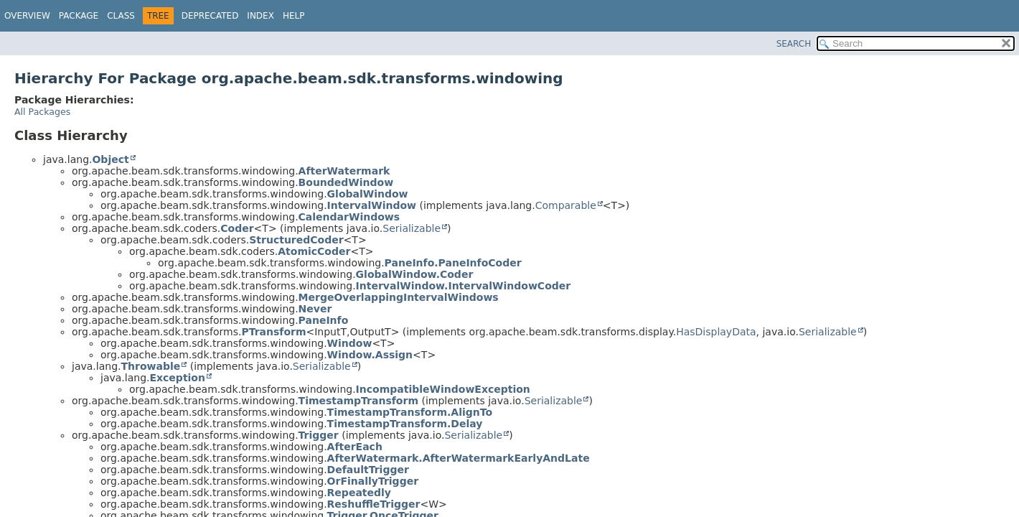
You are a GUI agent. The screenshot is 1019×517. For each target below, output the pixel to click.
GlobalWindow (367, 194)
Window (349, 343)
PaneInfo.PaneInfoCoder (453, 263)
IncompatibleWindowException (443, 389)
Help (294, 16)
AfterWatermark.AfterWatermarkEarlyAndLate (458, 458)
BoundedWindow (346, 182)
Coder (236, 228)
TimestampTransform (358, 400)
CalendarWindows (349, 217)
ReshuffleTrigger (374, 504)
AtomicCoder (314, 251)
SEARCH (794, 44)
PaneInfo (324, 320)
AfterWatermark (344, 171)
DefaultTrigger (368, 469)
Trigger (319, 435)
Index (260, 16)
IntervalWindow (371, 205)
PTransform (273, 331)
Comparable (565, 205)
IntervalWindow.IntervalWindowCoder (463, 286)
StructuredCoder (296, 240)
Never (315, 309)
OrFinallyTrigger (372, 481)
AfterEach (354, 446)
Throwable (150, 366)
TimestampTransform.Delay (405, 423)
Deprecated (210, 16)
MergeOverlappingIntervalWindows (399, 297)
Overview (27, 16)
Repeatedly (359, 492)
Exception (177, 377)
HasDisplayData (716, 331)
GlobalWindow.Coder (415, 274)
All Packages (42, 111)
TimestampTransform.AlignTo (409, 412)
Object (110, 159)
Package (78, 16)
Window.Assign (370, 354)
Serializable (411, 228)
